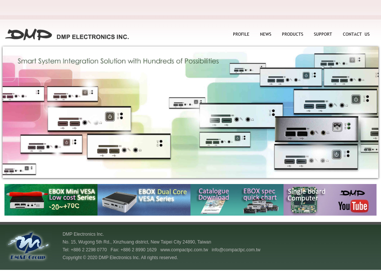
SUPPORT (323, 34)
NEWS (265, 34)
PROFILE (241, 34)
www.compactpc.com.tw (184, 249)
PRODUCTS (292, 34)
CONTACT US (355, 34)
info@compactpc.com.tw (236, 249)
